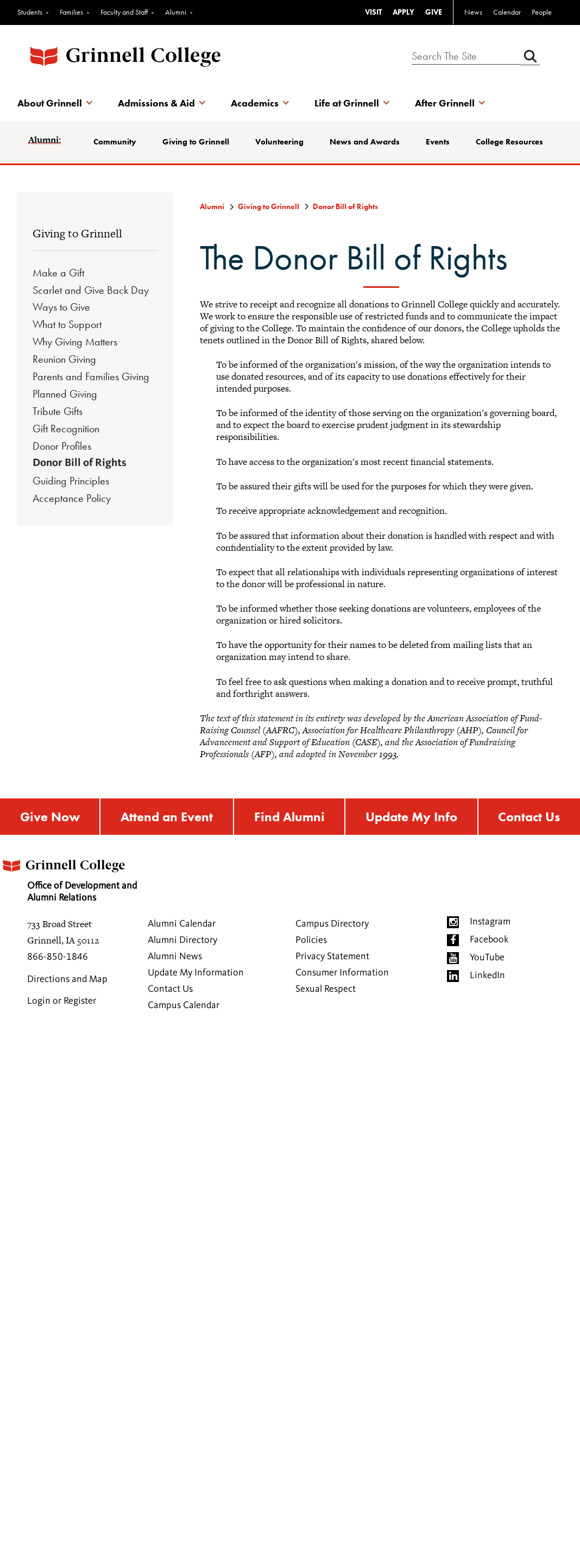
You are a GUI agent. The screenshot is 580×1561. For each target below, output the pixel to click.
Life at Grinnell (346, 103)
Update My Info (411, 816)
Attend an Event (167, 816)
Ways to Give (61, 307)
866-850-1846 (57, 957)
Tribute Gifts (58, 411)
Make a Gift (58, 273)
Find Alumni (289, 816)
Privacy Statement (332, 956)
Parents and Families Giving (91, 376)
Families (71, 12)
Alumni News (175, 956)
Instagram (490, 922)
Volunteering (279, 141)
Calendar (507, 12)
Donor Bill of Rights (80, 463)
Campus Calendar (183, 1005)
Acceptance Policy (72, 498)
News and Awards (365, 141)
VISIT (373, 12)
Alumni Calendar (182, 924)
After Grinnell (445, 103)
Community (114, 141)
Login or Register (61, 1001)
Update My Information (196, 973)
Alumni (175, 12)
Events (438, 141)
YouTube (487, 957)
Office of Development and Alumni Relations (68, 877)
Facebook (489, 940)
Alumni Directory (182, 940)
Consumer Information (342, 973)
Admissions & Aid (156, 103)
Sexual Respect (325, 989)
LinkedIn (487, 975)
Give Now (50, 816)
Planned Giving (65, 394)
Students (29, 12)
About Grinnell (49, 103)
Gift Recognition (66, 428)
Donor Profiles (62, 446)
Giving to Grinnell (195, 141)
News (473, 12)
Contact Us (170, 989)
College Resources (509, 141)
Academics (255, 103)
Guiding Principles (71, 481)
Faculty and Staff (124, 12)
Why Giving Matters (75, 342)
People (542, 12)
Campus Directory (332, 924)
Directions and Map (67, 979)
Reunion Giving (64, 359)
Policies (311, 940)
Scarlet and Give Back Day (91, 290)
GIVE (433, 12)
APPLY (403, 12)
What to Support (67, 324)
